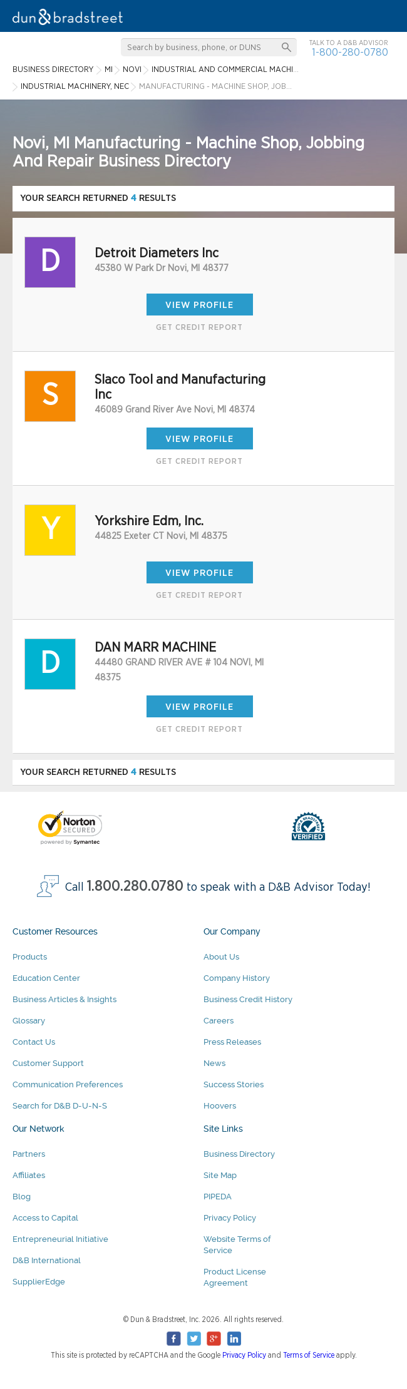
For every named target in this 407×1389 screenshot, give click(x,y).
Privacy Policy (230, 1217)
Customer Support (48, 1063)
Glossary (29, 1020)
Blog (22, 1196)
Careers (219, 1020)
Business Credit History (248, 999)
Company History (237, 978)
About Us (221, 956)
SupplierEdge (39, 1281)
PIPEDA (218, 1196)
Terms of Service (308, 1355)
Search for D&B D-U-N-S (60, 1105)
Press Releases (232, 1042)
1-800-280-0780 (350, 52)
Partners (29, 1154)
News (214, 1063)
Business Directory (239, 1154)
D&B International (47, 1260)
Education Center (46, 978)
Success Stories (234, 1084)
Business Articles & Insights (64, 999)
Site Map (220, 1175)
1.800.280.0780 (135, 886)
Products (30, 956)
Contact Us (34, 1042)
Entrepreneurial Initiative (60, 1239)
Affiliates (29, 1175)
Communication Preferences (68, 1084)
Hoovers (220, 1105)
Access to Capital (45, 1217)
